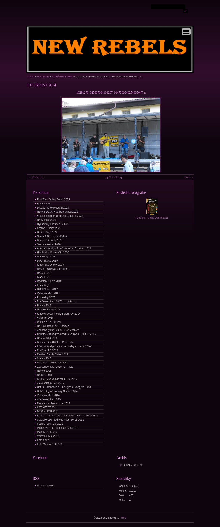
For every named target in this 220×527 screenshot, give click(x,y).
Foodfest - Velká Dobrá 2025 (53, 199)
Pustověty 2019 (46, 256)
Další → (189, 177)
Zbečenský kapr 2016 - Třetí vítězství (58, 330)
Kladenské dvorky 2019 (50, 264)
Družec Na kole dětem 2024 (53, 207)
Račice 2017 (44, 305)
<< (120, 464)
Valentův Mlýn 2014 (48, 395)
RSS (124, 517)
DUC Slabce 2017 (47, 289)
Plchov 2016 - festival (49, 321)
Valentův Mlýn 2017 (48, 293)
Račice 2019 (44, 272)
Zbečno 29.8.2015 (47, 350)
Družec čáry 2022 (47, 232)
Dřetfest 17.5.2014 (47, 411)
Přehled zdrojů (45, 485)
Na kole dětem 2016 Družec (53, 325)
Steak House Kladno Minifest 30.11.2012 (60, 419)
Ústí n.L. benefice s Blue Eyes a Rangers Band (64, 387)
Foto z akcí (43, 440)
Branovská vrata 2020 (49, 240)
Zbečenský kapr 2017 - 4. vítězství (56, 301)
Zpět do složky (114, 177)
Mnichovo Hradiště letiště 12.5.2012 (57, 427)
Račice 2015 (44, 370)
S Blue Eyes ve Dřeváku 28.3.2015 (57, 378)
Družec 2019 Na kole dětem (53, 268)
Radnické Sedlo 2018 (49, 281)
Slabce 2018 (44, 277)
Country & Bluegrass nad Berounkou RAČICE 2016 (66, 334)
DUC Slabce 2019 (47, 260)
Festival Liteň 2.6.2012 (50, 423)
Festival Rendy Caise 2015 (52, 354)
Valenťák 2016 (45, 317)
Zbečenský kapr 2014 (49, 399)
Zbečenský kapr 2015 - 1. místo (55, 366)
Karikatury (43, 285)
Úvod (31, 76)
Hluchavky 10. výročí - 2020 (53, 252)
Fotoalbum (43, 76)
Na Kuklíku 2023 (46, 219)
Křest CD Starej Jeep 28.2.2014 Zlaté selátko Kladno (67, 415)
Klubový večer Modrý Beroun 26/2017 (58, 313)
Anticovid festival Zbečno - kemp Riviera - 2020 (64, 248)
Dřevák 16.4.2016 (47, 338)
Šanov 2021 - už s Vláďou (52, 236)
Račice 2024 (44, 203)
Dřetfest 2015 (45, 374)
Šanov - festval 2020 (49, 244)
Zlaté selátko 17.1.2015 (50, 383)
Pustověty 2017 (46, 297)
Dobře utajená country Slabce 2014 (57, 391)
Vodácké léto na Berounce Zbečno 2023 (60, 215)
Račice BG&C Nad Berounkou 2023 (57, 211)
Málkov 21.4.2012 (47, 431)
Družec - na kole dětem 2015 (53, 362)
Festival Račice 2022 (49, 228)
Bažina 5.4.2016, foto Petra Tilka (55, 342)
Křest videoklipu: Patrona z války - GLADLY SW (64, 346)
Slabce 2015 (44, 358)
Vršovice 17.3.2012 (48, 436)
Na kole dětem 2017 (48, 309)
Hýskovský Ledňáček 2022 (52, 224)
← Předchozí (36, 177)
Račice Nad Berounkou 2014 (53, 403)
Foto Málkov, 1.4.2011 (50, 444)
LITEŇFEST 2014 (62, 76)
